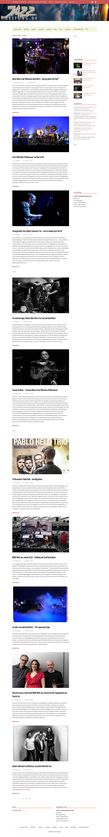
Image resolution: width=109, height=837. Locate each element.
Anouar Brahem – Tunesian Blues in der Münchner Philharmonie (34, 390)
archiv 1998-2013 (78, 29)
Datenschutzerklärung (60, 2)
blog (55, 29)
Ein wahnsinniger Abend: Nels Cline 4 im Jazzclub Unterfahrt (34, 318)
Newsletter (23, 2)
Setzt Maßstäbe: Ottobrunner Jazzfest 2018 (28, 157)
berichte (26, 29)
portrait (42, 29)
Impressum (72, 2)
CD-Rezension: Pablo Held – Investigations (27, 479)
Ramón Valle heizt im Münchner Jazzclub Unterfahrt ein (32, 766)
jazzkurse (67, 29)
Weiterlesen (15, 112)
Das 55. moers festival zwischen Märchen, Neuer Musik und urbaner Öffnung (89, 72)
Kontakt (51, 2)
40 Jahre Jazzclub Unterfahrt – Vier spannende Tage (31, 627)
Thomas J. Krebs (32, 82)
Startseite (15, 2)
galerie (49, 29)
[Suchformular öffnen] (86, 29)
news (60, 29)
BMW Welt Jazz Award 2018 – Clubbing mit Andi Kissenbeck (34, 557)
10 (26, 799)
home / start (17, 29)
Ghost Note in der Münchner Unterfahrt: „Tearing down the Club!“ (35, 79)
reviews (33, 29)
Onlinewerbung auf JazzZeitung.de (37, 2)
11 (29, 799)
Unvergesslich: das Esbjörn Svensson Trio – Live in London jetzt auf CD (37, 231)
